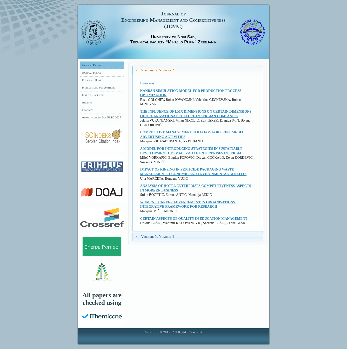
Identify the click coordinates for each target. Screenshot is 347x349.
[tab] (197, 70)
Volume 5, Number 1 (157, 236)
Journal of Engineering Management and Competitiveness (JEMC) (173, 20)
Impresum (147, 83)
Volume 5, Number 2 (157, 70)
